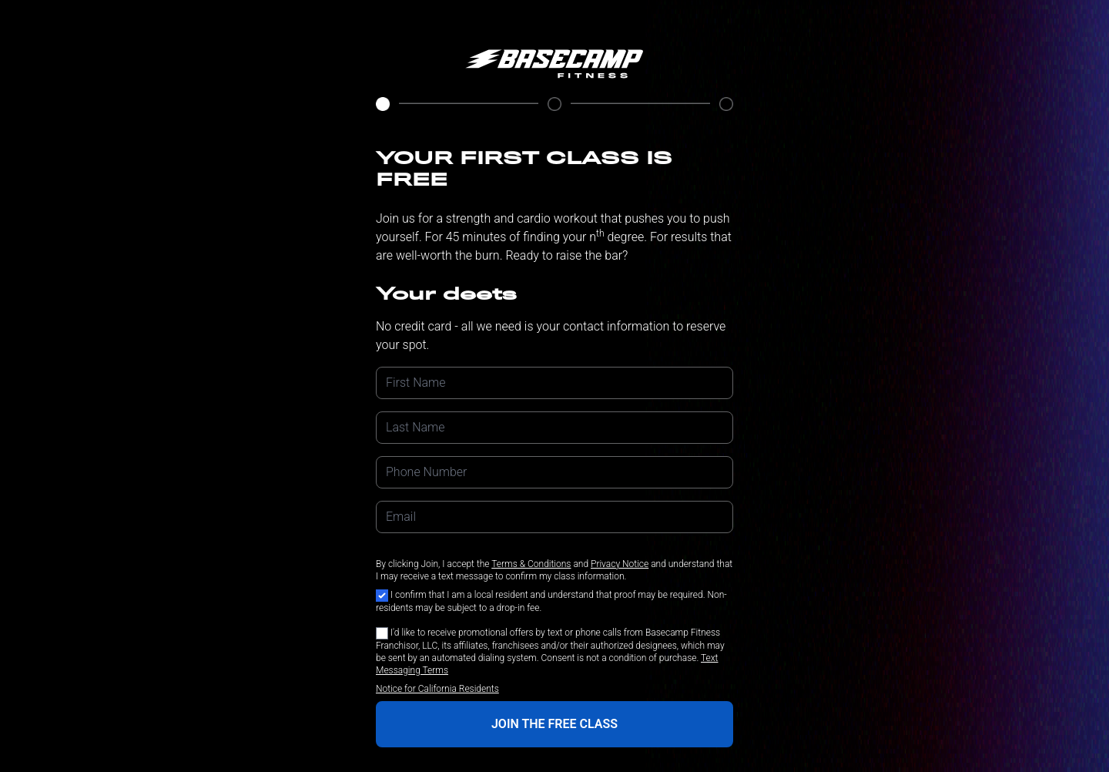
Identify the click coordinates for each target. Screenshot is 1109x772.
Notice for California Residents (437, 688)
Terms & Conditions (531, 564)
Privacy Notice (619, 564)
